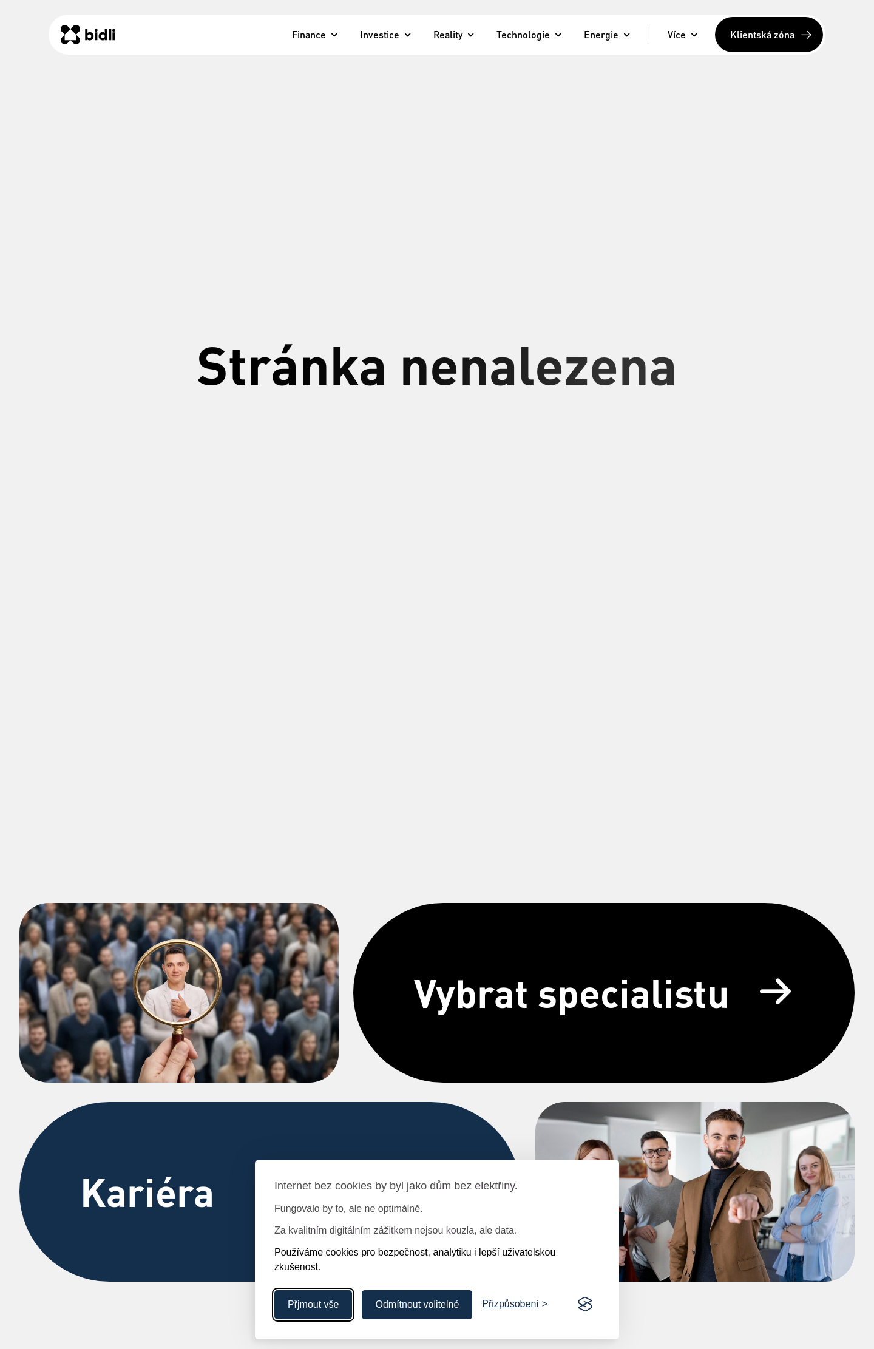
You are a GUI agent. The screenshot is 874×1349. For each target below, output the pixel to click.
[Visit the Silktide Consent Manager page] (585, 1304)
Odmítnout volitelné (417, 1304)
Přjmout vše (313, 1304)
